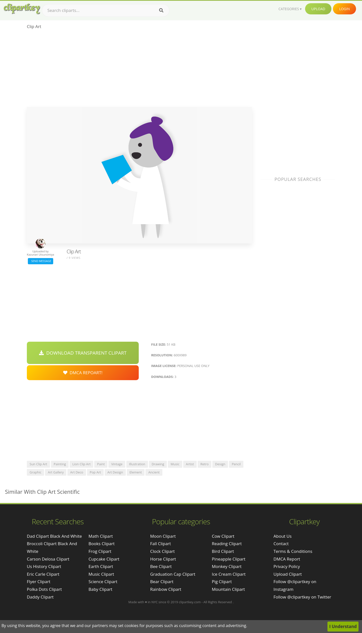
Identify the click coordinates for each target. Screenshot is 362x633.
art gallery (56, 472)
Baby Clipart (100, 589)
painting (60, 464)
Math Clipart (101, 536)
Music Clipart (101, 574)
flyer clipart (38, 581)
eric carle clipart (43, 574)
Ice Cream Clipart (229, 574)
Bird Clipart (223, 551)
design (220, 464)
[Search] (161, 10)
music (175, 464)
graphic (35, 472)
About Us (282, 536)
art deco (76, 472)
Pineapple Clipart (228, 559)
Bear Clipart (161, 581)
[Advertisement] (139, 69)
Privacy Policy (286, 566)
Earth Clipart (101, 566)
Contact (281, 543)
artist (190, 464)
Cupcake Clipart (104, 559)
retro (204, 464)
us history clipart (44, 566)
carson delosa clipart (48, 559)
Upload (318, 8)
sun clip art (38, 464)
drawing (158, 464)
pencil (236, 464)
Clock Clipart (162, 551)
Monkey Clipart (227, 566)
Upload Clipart (287, 574)
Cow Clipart (223, 536)
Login (344, 8)
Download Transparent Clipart (83, 353)
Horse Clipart (163, 559)
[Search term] (106, 10)
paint (101, 464)
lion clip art (81, 464)
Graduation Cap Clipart (172, 574)
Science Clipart (103, 581)
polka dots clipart (44, 589)
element (136, 472)
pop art (95, 472)
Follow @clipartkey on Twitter (302, 597)
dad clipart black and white (54, 536)
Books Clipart (102, 543)
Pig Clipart (222, 581)
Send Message (40, 261)
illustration (137, 464)
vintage (116, 464)
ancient (154, 472)
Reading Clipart (227, 543)
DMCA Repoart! (82, 372)
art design (115, 472)
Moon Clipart (163, 536)
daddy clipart (40, 597)
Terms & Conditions (292, 551)
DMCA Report (286, 559)
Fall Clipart (160, 543)
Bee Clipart (161, 566)
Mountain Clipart (228, 589)
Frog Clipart (100, 551)
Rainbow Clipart (165, 589)
